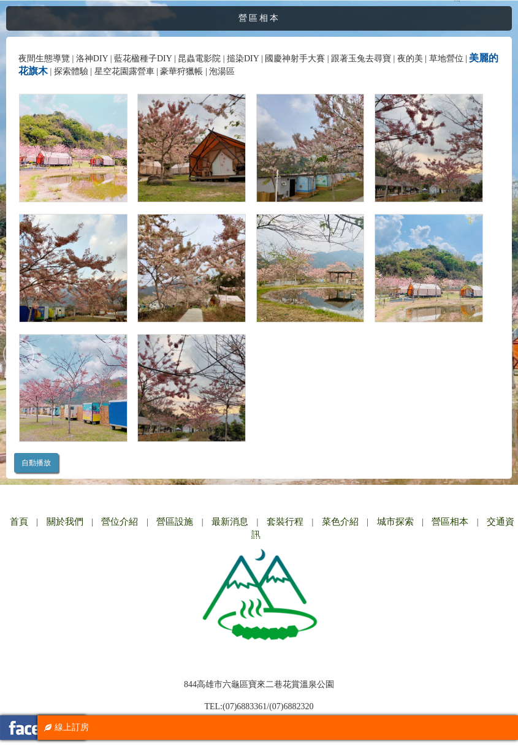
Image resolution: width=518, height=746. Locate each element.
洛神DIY (92, 58)
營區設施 (174, 522)
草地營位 (446, 58)
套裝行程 (285, 522)
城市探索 (395, 522)
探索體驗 (71, 71)
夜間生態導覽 (44, 58)
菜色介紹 (340, 522)
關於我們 (65, 522)
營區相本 (450, 522)
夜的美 (410, 58)
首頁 (19, 522)
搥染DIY (243, 58)
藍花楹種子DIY (143, 58)
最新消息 (229, 522)
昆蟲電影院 (199, 58)
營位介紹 (119, 522)
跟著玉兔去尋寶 (361, 58)
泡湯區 (222, 71)
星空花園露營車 (124, 71)
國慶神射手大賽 (295, 58)
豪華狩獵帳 (181, 71)
